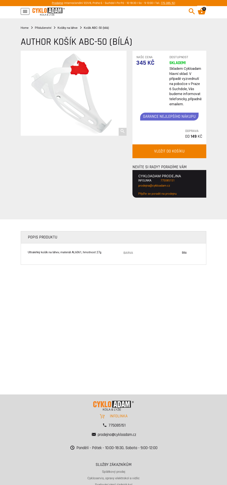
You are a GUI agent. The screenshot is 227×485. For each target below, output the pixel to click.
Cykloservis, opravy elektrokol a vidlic (113, 478)
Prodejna (57, 3)
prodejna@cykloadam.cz (154, 185)
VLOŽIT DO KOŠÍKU (169, 151)
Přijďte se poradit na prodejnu (157, 193)
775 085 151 (168, 3)
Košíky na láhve (68, 28)
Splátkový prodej (113, 472)
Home (25, 28)
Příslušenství (43, 28)
